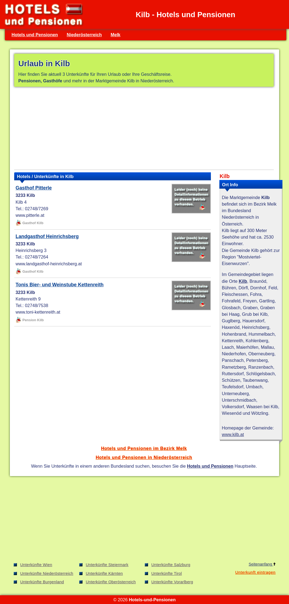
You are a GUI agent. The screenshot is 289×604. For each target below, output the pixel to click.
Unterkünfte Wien (36, 565)
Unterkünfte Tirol (166, 573)
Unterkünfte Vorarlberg (172, 582)
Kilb (243, 281)
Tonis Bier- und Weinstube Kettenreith (60, 284)
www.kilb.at (233, 434)
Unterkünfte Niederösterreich (46, 573)
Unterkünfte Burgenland (42, 582)
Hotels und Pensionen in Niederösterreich (144, 457)
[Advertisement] (144, 129)
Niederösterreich (84, 34)
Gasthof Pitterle (34, 188)
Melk (115, 34)
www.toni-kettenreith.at (38, 311)
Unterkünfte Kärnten (104, 573)
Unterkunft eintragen (255, 572)
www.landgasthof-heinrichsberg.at (49, 263)
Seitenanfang (262, 564)
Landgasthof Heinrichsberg (47, 236)
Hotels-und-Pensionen (152, 599)
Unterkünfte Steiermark (107, 565)
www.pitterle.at (30, 215)
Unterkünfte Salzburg (170, 565)
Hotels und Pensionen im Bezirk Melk (144, 448)
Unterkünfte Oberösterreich (111, 582)
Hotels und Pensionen (34, 34)
